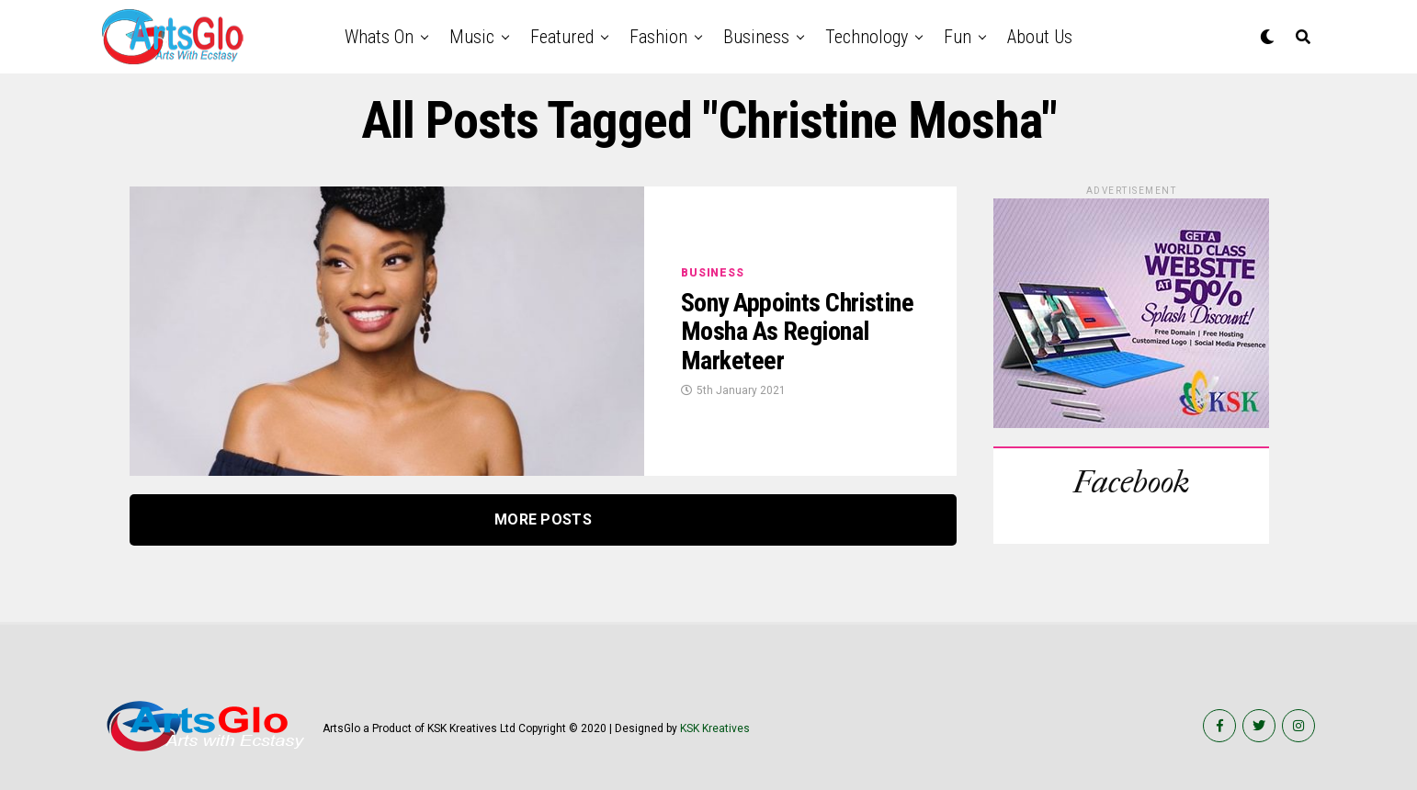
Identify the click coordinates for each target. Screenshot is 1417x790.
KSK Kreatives (715, 728)
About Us (1039, 37)
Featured (562, 37)
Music (471, 37)
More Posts (543, 519)
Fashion (658, 37)
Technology (866, 37)
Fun (957, 37)
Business (756, 37)
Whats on (379, 37)
